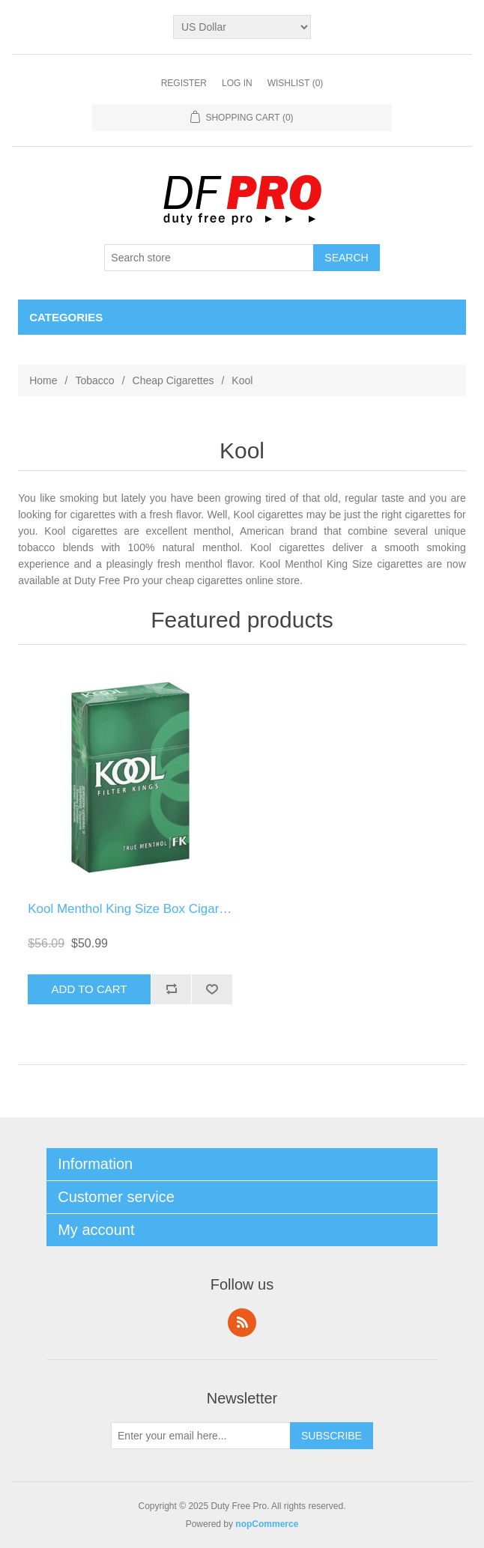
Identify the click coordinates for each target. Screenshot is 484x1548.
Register (184, 83)
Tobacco (94, 380)
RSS (242, 1322)
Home (43, 380)
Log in (237, 83)
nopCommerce (266, 1524)
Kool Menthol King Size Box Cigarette (134, 909)
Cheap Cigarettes (173, 380)
